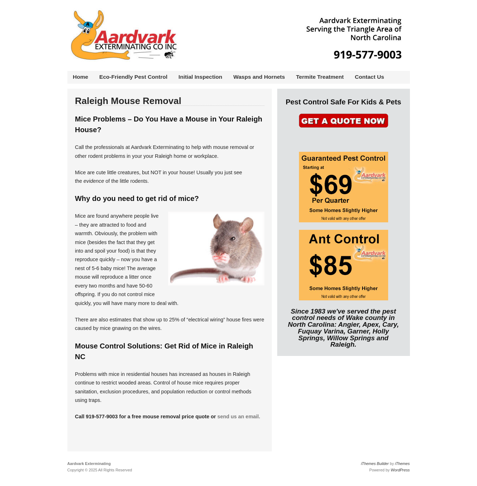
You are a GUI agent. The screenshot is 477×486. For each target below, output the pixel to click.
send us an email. (238, 416)
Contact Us (369, 77)
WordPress (400, 470)
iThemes (402, 463)
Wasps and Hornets (259, 77)
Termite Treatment (320, 77)
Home (80, 77)
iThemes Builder (375, 463)
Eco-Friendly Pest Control (133, 77)
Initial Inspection (200, 77)
